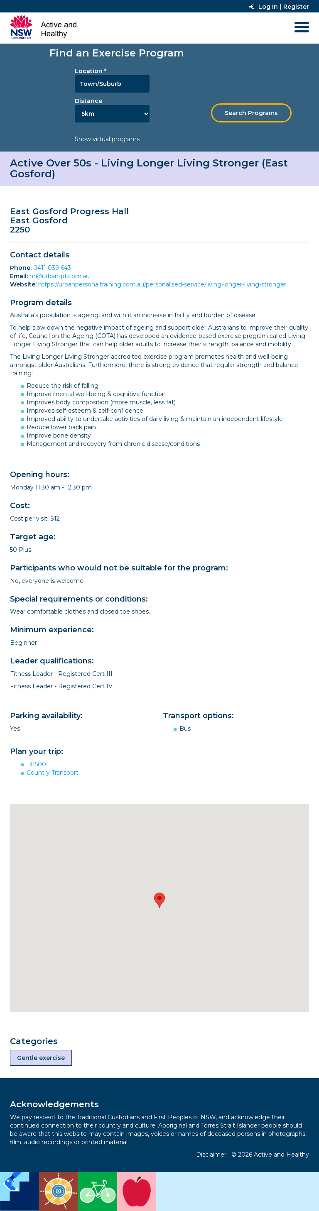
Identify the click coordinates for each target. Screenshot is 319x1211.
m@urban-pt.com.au (59, 276)
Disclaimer (211, 1154)
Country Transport (53, 772)
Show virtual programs (107, 139)
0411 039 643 (52, 268)
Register (296, 6)
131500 (36, 764)
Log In (263, 6)
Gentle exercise (41, 1058)
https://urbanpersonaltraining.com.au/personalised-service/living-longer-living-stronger (162, 284)
